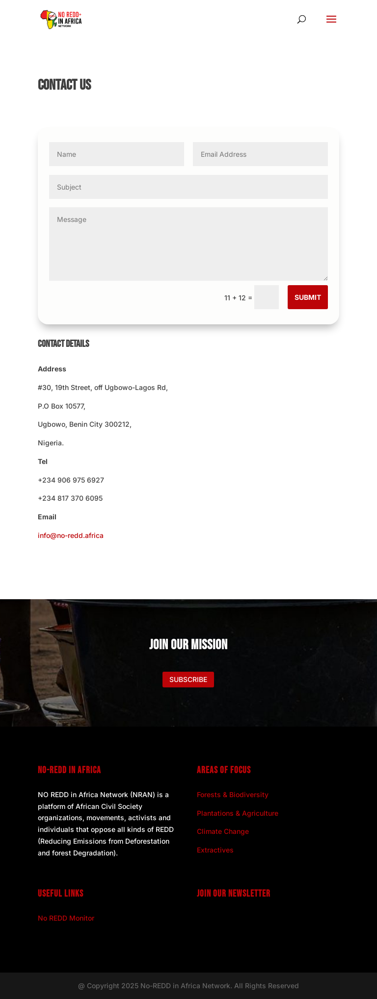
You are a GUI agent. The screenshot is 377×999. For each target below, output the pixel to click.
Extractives (215, 850)
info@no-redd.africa (71, 535)
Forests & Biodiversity (233, 794)
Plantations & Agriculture (237, 813)
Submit (308, 297)
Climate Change (223, 831)
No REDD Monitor (66, 918)
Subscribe (188, 679)
